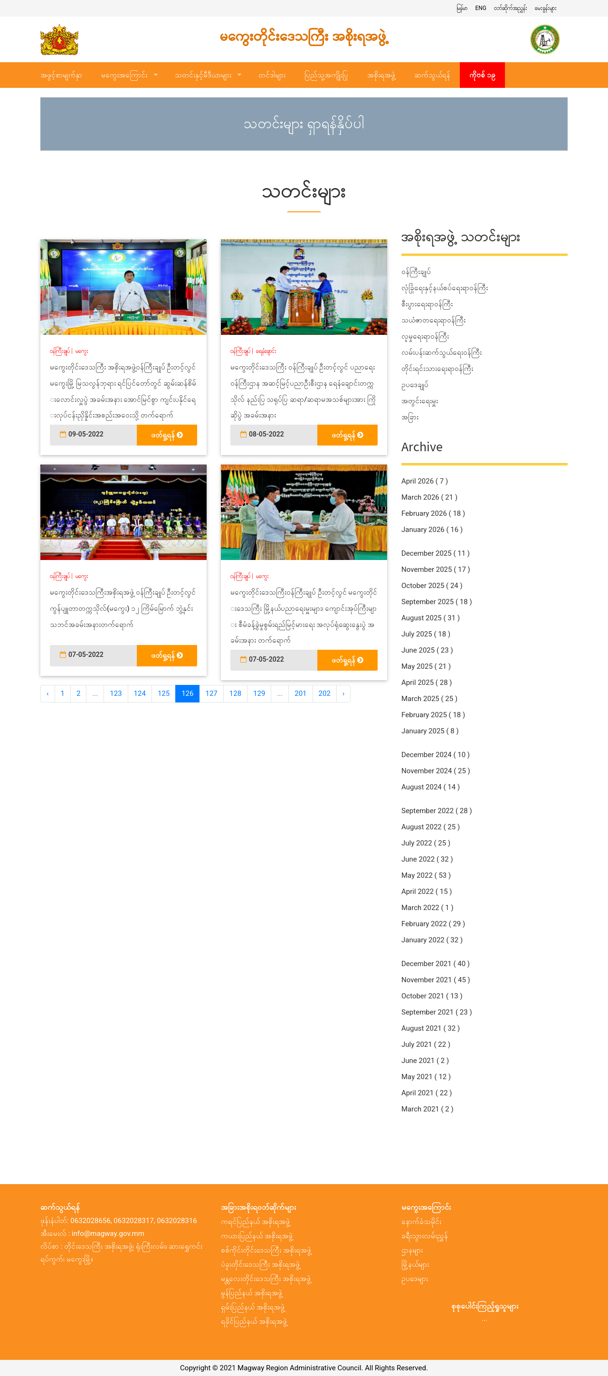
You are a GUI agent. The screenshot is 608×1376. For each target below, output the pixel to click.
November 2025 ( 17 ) (435, 569)
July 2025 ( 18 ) (425, 634)
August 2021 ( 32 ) (430, 1028)
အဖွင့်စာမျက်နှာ (61, 75)
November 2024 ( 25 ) (435, 771)
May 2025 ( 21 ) (426, 666)
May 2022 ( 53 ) (426, 875)
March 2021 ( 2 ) (427, 1109)
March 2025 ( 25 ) (429, 698)
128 (235, 693)
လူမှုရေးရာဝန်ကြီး (425, 336)
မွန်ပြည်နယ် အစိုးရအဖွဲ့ (251, 1293)
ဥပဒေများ (414, 1278)
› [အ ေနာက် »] (343, 693)
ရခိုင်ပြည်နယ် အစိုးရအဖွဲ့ (254, 1321)
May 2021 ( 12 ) (426, 1077)
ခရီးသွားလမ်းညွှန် (424, 1236)
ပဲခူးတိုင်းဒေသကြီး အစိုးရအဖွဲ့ (260, 1264)
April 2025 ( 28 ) (426, 682)
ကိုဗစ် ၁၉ (482, 75)
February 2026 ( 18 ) (433, 513)
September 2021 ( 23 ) (436, 1012)
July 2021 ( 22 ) (425, 1044)
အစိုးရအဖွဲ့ (381, 75)
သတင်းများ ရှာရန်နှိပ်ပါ (304, 124)
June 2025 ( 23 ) (427, 650)
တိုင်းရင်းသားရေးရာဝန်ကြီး (437, 368)
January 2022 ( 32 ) (432, 940)
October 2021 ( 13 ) (432, 996)
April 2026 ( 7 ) (424, 481)
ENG (480, 8)
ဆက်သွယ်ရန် (432, 75)
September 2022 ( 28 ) (436, 811)
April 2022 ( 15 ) (426, 891)
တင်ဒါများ (271, 75)
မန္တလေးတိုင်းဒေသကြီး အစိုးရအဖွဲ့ (266, 1278)
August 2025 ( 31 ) (430, 618)
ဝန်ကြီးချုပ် (60, 351)
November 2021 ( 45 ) (435, 980)
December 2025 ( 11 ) (435, 553)
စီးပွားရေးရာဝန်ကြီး (427, 304)
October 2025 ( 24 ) (432, 585)
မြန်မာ (461, 8)
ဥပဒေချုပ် (414, 385)
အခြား (409, 417)
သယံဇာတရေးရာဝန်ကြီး (433, 320)
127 (211, 693)
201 (300, 693)
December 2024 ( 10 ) (435, 755)
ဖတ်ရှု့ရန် (167, 435)
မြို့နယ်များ (415, 1264)
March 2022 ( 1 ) (427, 907)
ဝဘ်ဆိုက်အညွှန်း (510, 8)
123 (116, 693)
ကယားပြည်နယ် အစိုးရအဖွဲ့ (257, 1236)
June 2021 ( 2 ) (425, 1060)
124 (140, 693)
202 (325, 693)
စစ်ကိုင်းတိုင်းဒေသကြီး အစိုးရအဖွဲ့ (266, 1250)
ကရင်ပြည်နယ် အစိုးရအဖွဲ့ (255, 1221)
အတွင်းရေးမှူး (419, 401)
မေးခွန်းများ (546, 8)
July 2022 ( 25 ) (425, 843)
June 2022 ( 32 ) (427, 859)
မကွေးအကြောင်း (124, 75)
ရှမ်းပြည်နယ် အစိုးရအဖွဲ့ (253, 1307)
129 (259, 693)
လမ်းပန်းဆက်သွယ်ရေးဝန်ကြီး (441, 352)
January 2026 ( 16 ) (432, 529)
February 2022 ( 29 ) (433, 924)
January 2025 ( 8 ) (430, 731)
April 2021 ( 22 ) (426, 1093)
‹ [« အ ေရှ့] (48, 693)
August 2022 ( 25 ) (430, 827)
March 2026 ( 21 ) (429, 497)
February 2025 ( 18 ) (433, 715)
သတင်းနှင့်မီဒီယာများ (203, 75)
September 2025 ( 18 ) (436, 602)
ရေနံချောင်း (266, 351)
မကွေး (82, 351)
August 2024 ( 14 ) (430, 787)
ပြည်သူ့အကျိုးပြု (326, 75)
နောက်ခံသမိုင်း (421, 1221)
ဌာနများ (412, 1250)
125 (164, 693)
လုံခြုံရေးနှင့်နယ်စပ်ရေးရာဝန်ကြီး (444, 288)
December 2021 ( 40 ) (435, 963)
